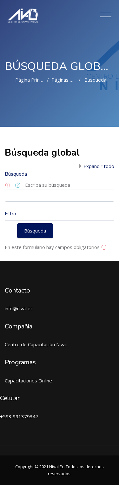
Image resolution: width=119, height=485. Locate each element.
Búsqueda (95, 80)
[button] (19, 185)
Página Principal (32, 80)
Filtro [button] (10, 213)
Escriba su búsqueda (47, 185)
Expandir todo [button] (98, 166)
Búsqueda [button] (16, 174)
